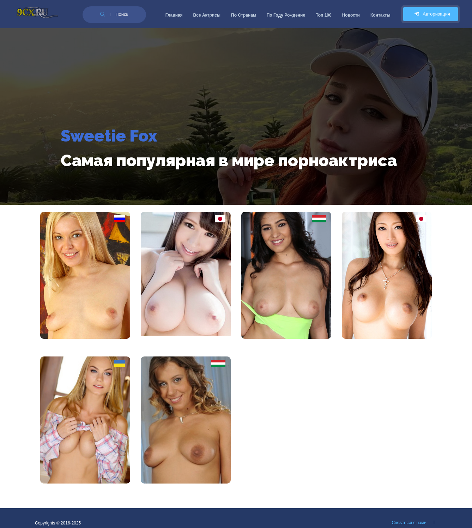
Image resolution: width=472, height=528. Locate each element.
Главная (174, 15)
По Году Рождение (286, 15)
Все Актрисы (207, 15)
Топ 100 (324, 15)
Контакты (380, 15)
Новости (351, 15)
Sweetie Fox (109, 135)
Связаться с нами (409, 522)
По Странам (243, 15)
